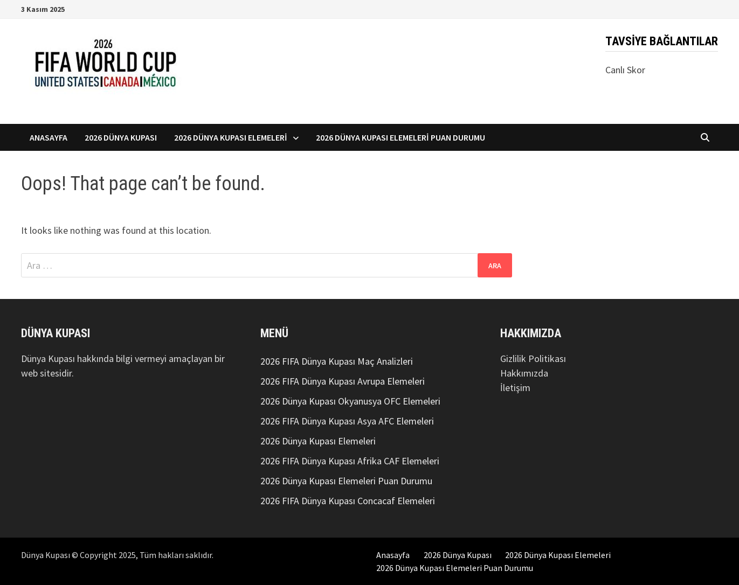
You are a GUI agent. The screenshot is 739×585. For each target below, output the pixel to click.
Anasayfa (48, 137)
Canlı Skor (625, 70)
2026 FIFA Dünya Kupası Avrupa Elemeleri (342, 381)
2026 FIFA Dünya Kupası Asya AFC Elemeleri (347, 421)
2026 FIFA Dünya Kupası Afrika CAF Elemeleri (349, 461)
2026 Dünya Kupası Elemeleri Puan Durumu (400, 137)
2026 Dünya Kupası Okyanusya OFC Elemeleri (350, 401)
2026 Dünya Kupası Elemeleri (230, 137)
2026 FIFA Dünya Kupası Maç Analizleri (336, 361)
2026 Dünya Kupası (121, 137)
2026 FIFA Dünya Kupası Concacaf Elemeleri (347, 501)
